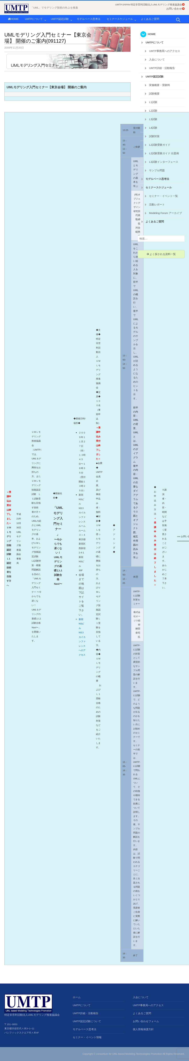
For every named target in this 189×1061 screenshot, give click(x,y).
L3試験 (153, 119)
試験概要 (154, 93)
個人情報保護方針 (143, 1029)
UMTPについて (34, 18)
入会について (157, 59)
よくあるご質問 (150, 18)
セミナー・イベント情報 (87, 1037)
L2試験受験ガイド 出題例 (164, 153)
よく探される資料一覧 (161, 254)
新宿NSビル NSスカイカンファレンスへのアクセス (82, 637)
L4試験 (153, 127)
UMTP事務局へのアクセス (164, 50)
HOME (13, 18)
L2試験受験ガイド (159, 144)
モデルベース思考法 (88, 18)
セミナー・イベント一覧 (163, 195)
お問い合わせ (175, 8)
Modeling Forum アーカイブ (165, 213)
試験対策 (154, 136)
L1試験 (153, 102)
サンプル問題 (157, 170)
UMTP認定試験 (60, 18)
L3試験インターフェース (163, 161)
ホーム (77, 997)
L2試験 (153, 110)
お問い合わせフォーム (146, 1021)
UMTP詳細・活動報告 (162, 67)
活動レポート (157, 204)
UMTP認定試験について (87, 1021)
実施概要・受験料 (159, 85)
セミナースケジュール (120, 18)
